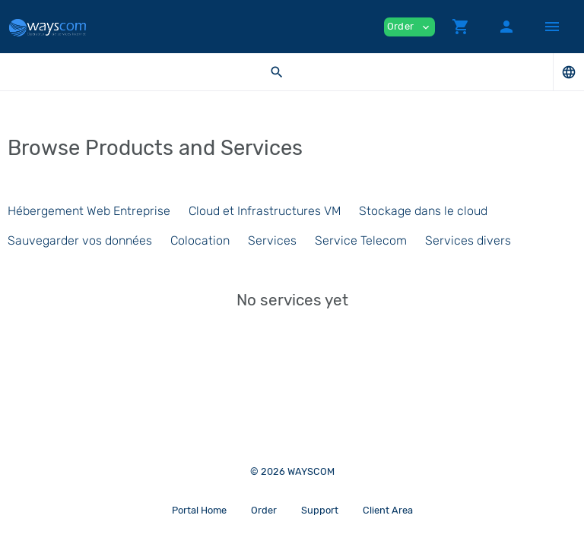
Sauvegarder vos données (80, 240)
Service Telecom (361, 240)
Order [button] (409, 27)
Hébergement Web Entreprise (89, 211)
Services (272, 240)
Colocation (200, 240)
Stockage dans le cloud (423, 211)
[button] (461, 26)
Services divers (468, 240)
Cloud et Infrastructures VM (265, 211)
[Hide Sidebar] (552, 26)
